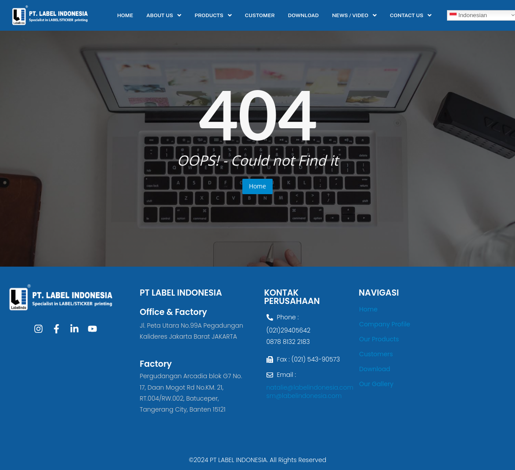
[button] (164, 15)
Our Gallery (376, 384)
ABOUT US (163, 15)
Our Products (379, 339)
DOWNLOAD (303, 15)
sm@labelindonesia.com (304, 395)
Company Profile (384, 324)
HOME (125, 15)
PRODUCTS (213, 15)
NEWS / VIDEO (354, 15)
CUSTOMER (260, 15)
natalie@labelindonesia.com (310, 387)
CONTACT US (411, 15)
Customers (376, 354)
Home (257, 186)
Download (374, 369)
